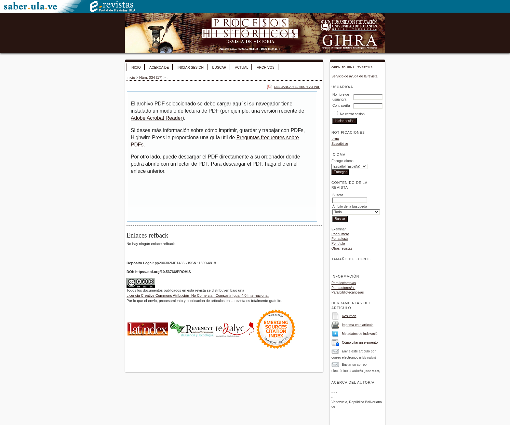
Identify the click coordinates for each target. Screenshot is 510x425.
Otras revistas (341, 248)
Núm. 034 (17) (151, 77)
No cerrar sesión (352, 114)
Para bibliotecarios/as (347, 292)
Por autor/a (339, 238)
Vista (335, 139)
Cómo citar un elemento (360, 342)
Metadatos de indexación (361, 333)
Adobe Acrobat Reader (156, 118)
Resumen (349, 316)
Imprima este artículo (357, 324)
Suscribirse (339, 143)
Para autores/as (343, 288)
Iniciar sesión (191, 67)
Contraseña (341, 105)
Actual (241, 67)
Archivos (266, 67)
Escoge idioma (342, 161)
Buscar (219, 67)
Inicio (135, 67)
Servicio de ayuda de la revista (354, 76)
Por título (338, 243)
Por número (340, 234)
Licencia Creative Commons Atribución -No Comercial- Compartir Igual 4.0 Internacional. (198, 295)
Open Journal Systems (351, 67)
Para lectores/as (343, 283)
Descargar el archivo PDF (297, 87)
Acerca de (159, 67)
